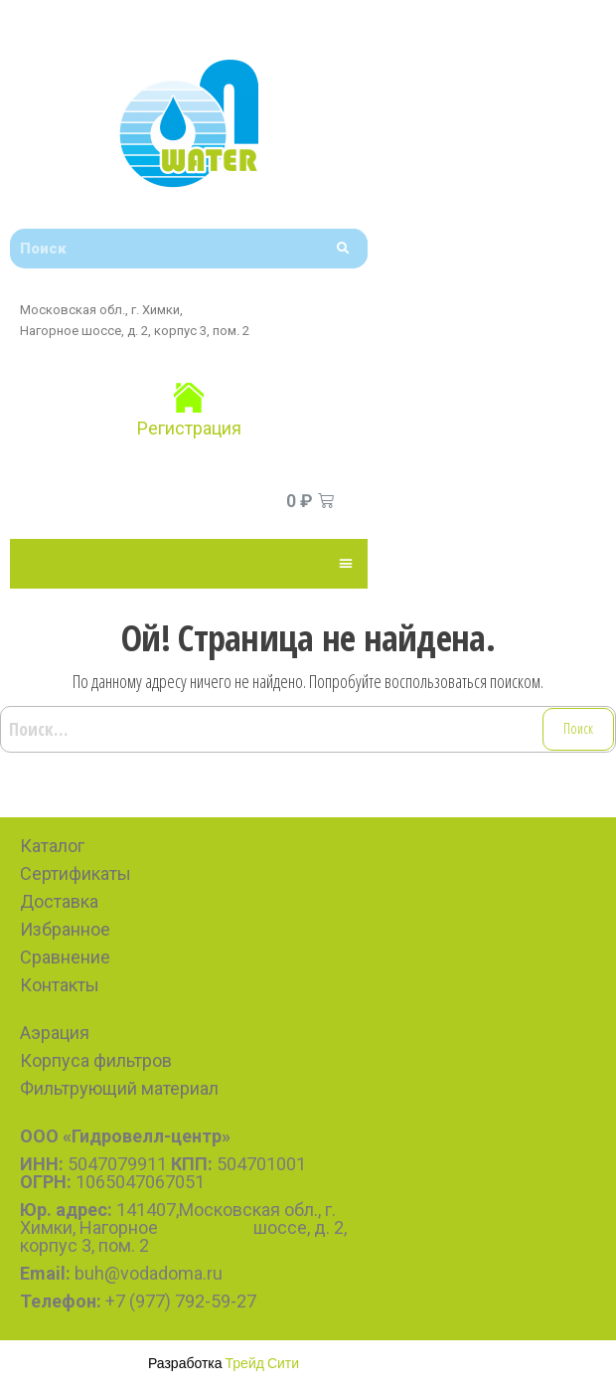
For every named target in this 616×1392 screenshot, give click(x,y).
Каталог (52, 845)
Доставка (59, 901)
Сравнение (65, 957)
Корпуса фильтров (96, 1060)
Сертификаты (75, 873)
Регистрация (189, 428)
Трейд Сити (263, 1362)
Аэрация (54, 1032)
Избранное (65, 929)
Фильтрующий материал (119, 1088)
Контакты (59, 984)
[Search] (342, 248)
